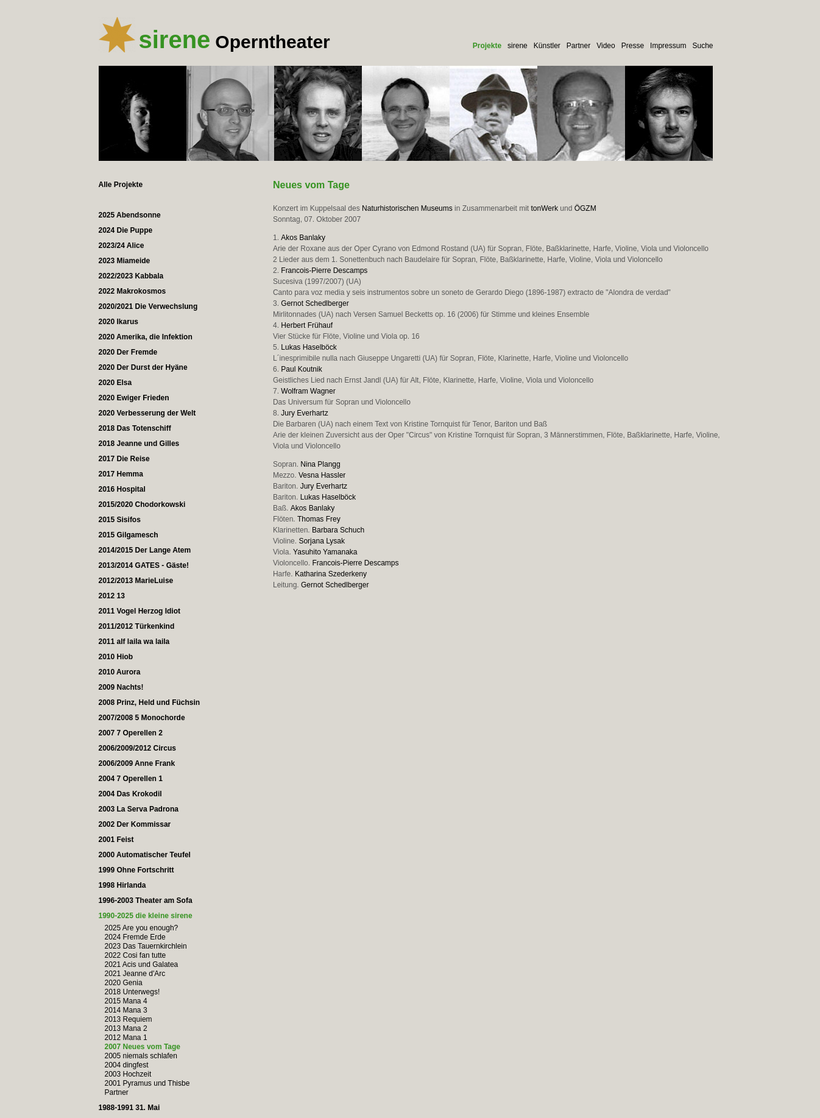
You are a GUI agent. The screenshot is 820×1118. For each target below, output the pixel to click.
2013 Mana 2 (126, 1028)
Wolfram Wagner (308, 391)
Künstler (547, 45)
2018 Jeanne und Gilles (139, 443)
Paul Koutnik (301, 369)
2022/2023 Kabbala (131, 276)
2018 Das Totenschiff (135, 428)
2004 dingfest (127, 1065)
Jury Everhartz (304, 413)
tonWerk (544, 208)
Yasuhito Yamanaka (325, 552)
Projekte (487, 45)
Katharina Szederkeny (331, 574)
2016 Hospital (122, 489)
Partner (578, 45)
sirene (517, 45)
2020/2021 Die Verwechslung (148, 306)
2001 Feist (116, 839)
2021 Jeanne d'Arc (135, 973)
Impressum (668, 45)
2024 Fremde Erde (135, 937)
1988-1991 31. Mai (129, 1107)
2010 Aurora (120, 672)
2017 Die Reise (124, 459)
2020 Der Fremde (128, 352)
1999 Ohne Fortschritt (136, 870)
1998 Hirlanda (122, 885)
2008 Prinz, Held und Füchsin (149, 702)
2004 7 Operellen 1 (131, 778)
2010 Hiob (116, 657)
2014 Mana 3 (126, 1010)
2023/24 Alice (121, 245)
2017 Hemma (121, 474)
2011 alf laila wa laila (134, 641)
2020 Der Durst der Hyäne (143, 367)
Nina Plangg (320, 464)
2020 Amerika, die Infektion (146, 337)
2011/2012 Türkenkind (137, 626)
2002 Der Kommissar (135, 824)
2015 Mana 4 (126, 1001)
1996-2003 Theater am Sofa (146, 900)
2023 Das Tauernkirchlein (146, 946)
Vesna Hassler (322, 475)
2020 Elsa (115, 382)
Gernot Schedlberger (314, 303)
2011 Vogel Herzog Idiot (139, 611)
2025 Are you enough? (141, 928)
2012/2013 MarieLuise (136, 580)
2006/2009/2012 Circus (137, 748)
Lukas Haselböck (308, 347)
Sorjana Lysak (322, 541)
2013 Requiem (128, 1019)
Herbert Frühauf (307, 325)
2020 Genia (124, 982)
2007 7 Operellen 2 (131, 733)
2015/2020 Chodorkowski (142, 504)
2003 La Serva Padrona (138, 809)
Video (605, 45)
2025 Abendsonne (130, 215)
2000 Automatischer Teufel (145, 855)
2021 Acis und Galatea (141, 964)
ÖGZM (585, 208)
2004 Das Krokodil (130, 794)
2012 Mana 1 (126, 1037)
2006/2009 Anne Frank (137, 763)
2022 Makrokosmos (132, 291)
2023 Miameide (124, 261)
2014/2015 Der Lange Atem (145, 550)
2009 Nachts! (121, 687)
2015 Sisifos (120, 519)
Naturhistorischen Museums (407, 208)
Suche (702, 45)
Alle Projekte (121, 184)
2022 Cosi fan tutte (135, 955)
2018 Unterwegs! (132, 992)
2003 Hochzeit (128, 1074)
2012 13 (112, 596)
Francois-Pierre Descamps (324, 270)
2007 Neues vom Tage (143, 1046)
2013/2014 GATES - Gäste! (144, 565)
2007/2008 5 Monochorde (142, 717)
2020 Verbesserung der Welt (147, 413)
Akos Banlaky (303, 237)
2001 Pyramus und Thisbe (147, 1083)
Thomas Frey (319, 519)
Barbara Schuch (338, 530)
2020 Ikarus (118, 321)
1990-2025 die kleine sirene (146, 915)
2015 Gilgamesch (128, 535)
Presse (632, 45)
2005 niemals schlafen (141, 1056)
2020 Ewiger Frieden (134, 398)
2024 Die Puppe (126, 230)
